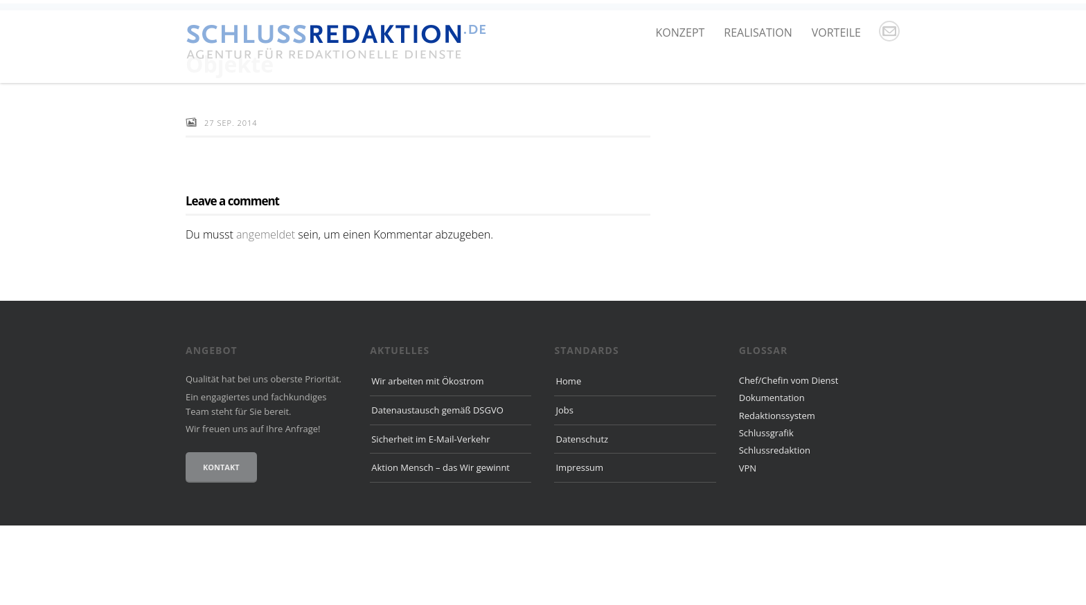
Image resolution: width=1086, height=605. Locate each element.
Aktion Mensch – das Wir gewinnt (440, 547)
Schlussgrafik (766, 512)
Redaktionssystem (777, 495)
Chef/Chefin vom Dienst (789, 460)
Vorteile (836, 32)
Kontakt (221, 546)
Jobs (564, 489)
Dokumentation (772, 478)
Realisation (758, 32)
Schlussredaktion (774, 530)
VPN (747, 547)
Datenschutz (581, 518)
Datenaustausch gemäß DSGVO (437, 489)
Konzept (680, 32)
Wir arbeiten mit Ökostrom (427, 460)
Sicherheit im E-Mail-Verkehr (430, 518)
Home (568, 460)
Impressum (579, 547)
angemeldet (265, 314)
